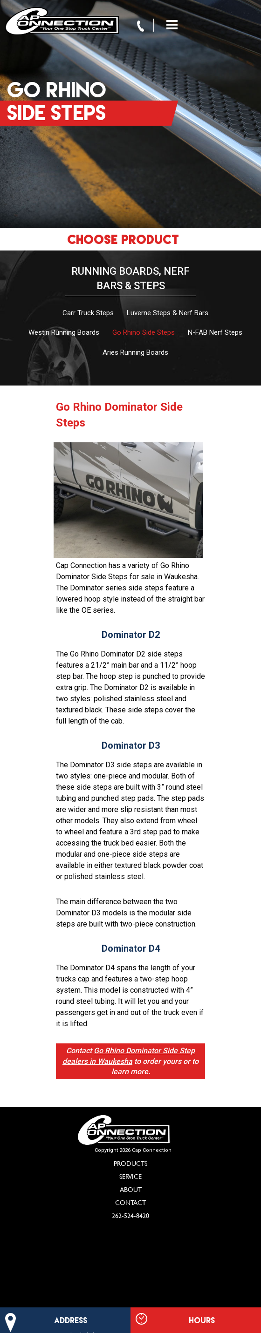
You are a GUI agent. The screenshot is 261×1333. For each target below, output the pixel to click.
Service (130, 1176)
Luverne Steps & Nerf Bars (167, 313)
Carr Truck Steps (88, 313)
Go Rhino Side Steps (143, 332)
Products (130, 1163)
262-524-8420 (130, 1215)
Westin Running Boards (63, 332)
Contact (130, 1202)
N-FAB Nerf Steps (215, 332)
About (131, 1189)
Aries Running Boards (135, 352)
